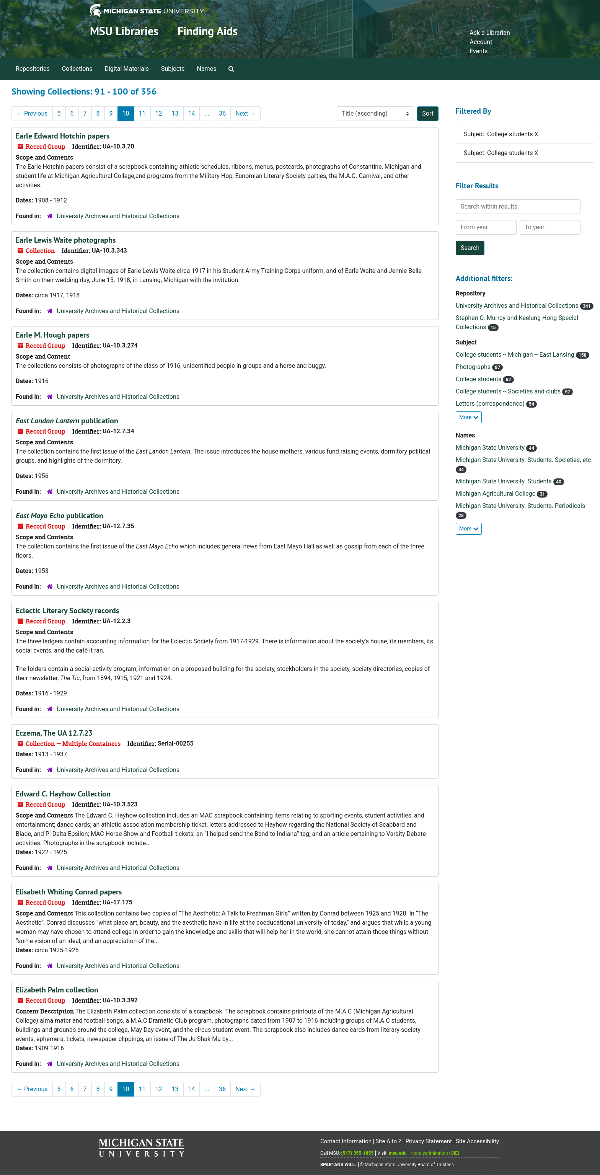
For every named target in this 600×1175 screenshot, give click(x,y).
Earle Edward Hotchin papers (62, 136)
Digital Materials (126, 68)
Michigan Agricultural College (496, 493)
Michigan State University (491, 447)
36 (222, 113)
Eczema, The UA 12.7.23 (54, 733)
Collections (77, 68)
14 (191, 113)
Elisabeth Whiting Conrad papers (69, 892)
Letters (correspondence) (491, 403)
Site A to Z (388, 1141)
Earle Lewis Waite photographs (66, 240)
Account (481, 42)
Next (245, 113)
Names (207, 68)
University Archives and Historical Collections (118, 216)
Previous (32, 113)
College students (479, 379)
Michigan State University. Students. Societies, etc (523, 459)
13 (175, 113)
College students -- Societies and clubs (509, 391)
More (468, 417)
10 (125, 113)
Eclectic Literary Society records (67, 610)
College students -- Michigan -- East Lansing (516, 354)
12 (158, 113)
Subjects (172, 68)
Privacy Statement (429, 1141)
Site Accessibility (477, 1141)
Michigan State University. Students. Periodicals (520, 505)
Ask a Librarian (490, 32)
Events (479, 51)
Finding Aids (208, 31)
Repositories (33, 68)
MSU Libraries (124, 31)
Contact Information (346, 1141)
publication (67, 421)
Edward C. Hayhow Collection (63, 794)
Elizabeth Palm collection (57, 990)
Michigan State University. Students (504, 481)
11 (142, 113)
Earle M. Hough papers (52, 335)
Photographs (474, 366)
